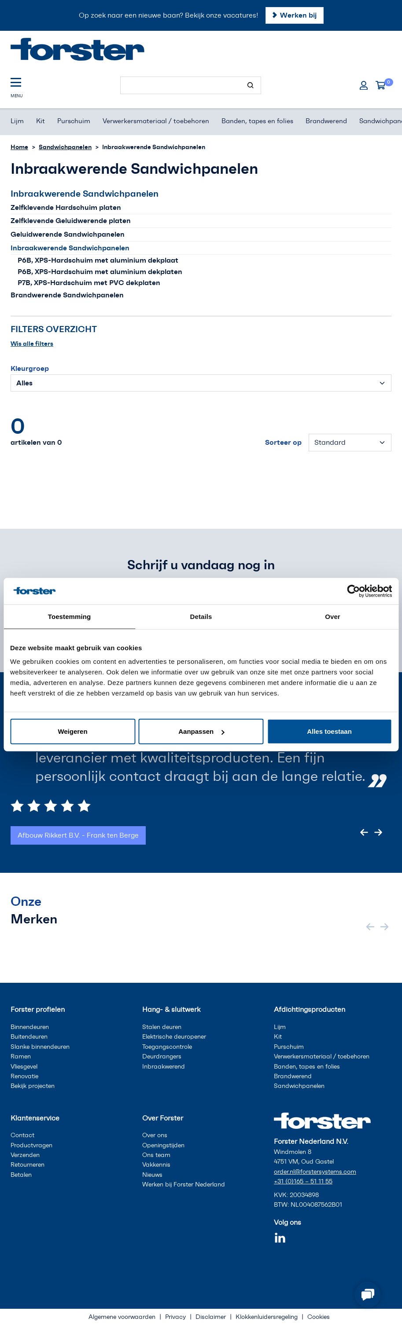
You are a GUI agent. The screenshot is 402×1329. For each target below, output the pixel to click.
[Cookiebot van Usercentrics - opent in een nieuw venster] (353, 590)
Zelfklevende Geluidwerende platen (71, 220)
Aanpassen (201, 731)
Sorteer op (283, 442)
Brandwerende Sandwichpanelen (67, 294)
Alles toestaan (329, 731)
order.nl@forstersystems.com (315, 1171)
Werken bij (298, 15)
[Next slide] (378, 832)
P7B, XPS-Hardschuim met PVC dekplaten (89, 282)
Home (19, 147)
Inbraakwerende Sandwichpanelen (70, 247)
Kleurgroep (30, 368)
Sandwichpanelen (65, 147)
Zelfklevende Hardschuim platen (66, 207)
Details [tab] (201, 616)
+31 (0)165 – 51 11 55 (303, 1181)
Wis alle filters (32, 344)
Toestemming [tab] (69, 616)
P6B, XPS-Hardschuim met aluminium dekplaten (100, 271)
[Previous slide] (364, 832)
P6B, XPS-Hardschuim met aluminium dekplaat (98, 260)
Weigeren (72, 731)
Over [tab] (332, 616)
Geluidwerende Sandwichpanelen (68, 234)
